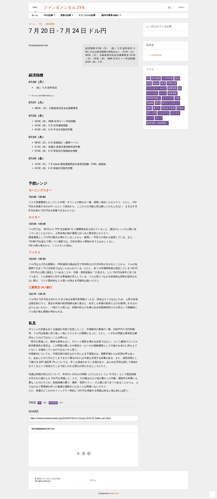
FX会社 (180, 108)
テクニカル (152, 93)
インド (150, 118)
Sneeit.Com (114, 493)
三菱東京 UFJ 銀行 (40, 287)
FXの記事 (49, 15)
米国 (149, 83)
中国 (177, 98)
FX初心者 (171, 83)
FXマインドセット (170, 103)
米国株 (150, 103)
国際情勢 (172, 88)
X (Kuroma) (157, 55)
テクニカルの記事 (87, 15)
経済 (163, 83)
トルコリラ (163, 113)
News (156, 83)
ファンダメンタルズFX (64, 7)
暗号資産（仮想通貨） (157, 123)
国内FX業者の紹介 (111, 15)
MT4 (158, 103)
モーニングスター (40, 190)
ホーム (35, 15)
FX (40, 24)
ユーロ (163, 93)
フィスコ (34, 252)
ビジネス (175, 113)
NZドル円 (151, 113)
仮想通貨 (172, 93)
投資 (177, 78)
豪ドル (156, 108)
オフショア (167, 98)
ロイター (34, 217)
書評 (149, 108)
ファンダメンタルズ (156, 88)
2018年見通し (153, 98)
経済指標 (50, 24)
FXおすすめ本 (168, 108)
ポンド (159, 118)
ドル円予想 (167, 78)
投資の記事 (66, 15)
